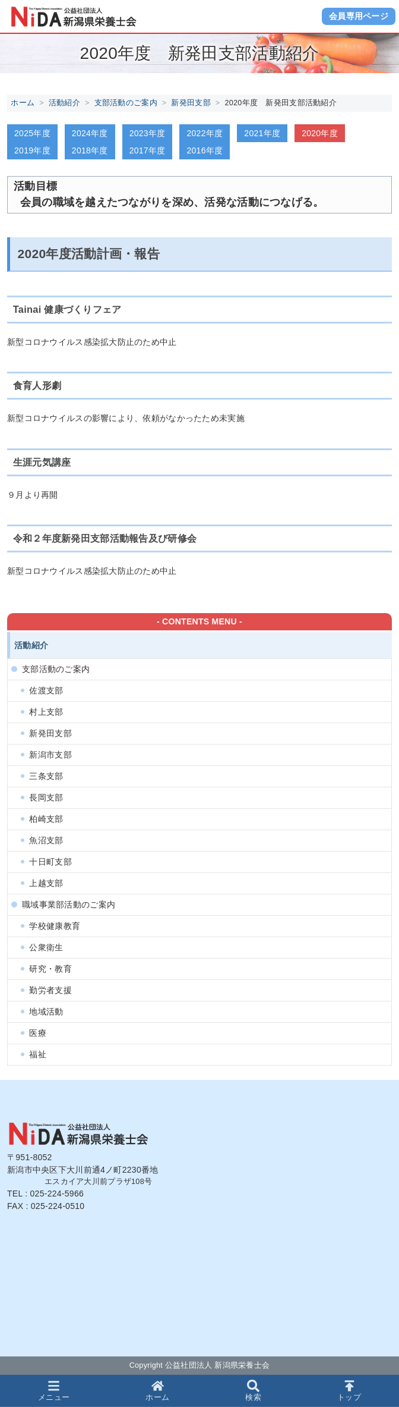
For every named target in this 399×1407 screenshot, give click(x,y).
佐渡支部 (46, 690)
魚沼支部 (46, 840)
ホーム (22, 103)
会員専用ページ (358, 16)
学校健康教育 (54, 926)
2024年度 (90, 133)
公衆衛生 (46, 947)
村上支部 (46, 712)
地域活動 (46, 1011)
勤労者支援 (50, 990)
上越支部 (46, 883)
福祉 (37, 1054)
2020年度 (320, 133)
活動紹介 (64, 103)
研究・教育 (50, 968)
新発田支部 (190, 103)
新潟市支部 (50, 754)
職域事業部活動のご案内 (68, 904)
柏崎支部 (46, 819)
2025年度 (32, 133)
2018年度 (90, 150)
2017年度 (147, 150)
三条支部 (46, 776)
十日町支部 (50, 861)
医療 (37, 1033)
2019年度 (32, 150)
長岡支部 (46, 797)
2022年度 (204, 133)
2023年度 (147, 133)
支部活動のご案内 (125, 103)
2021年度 (262, 133)
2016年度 (204, 150)
